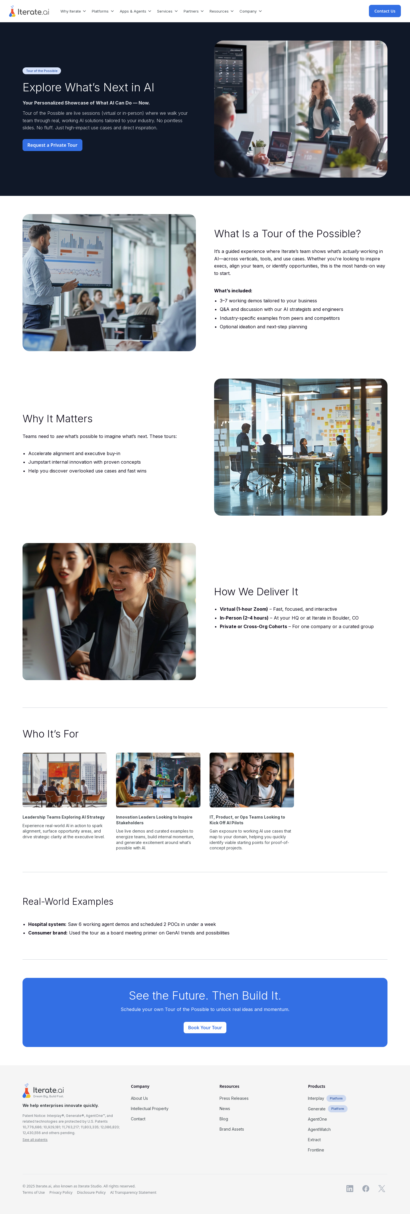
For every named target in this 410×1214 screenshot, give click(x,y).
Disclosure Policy (91, 1192)
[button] (71, 11)
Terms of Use (34, 1192)
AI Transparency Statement (133, 1192)
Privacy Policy (60, 1192)
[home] (29, 11)
